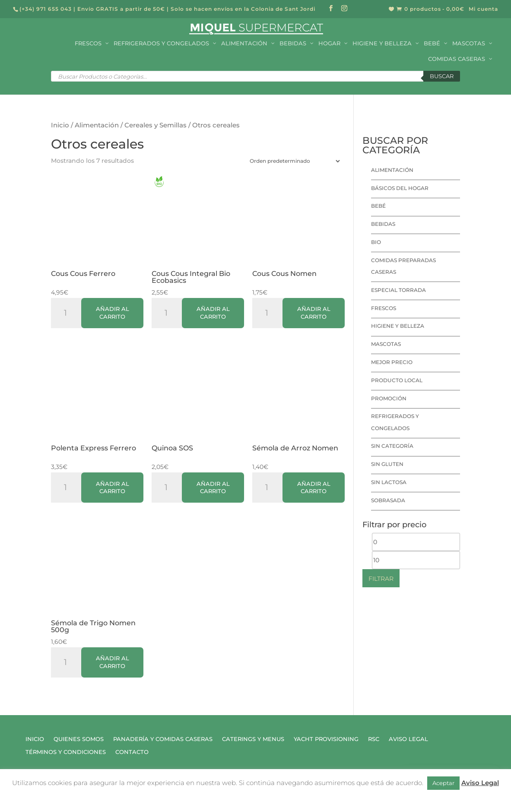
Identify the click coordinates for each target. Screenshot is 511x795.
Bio (376, 242)
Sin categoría (392, 446)
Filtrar (381, 579)
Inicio (60, 125)
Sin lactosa (388, 482)
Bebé (378, 206)
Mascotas (386, 344)
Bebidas (383, 224)
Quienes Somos (79, 739)
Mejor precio (392, 362)
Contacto (132, 752)
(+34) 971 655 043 (45, 9)
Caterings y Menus (253, 739)
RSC (373, 739)
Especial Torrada (398, 290)
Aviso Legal (408, 739)
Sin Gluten (387, 464)
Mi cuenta (483, 9)
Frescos (383, 308)
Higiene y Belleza (397, 326)
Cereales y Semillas (155, 125)
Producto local (396, 380)
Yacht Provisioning (326, 739)
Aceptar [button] (443, 782)
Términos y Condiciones (65, 752)
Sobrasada (388, 500)
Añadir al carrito (112, 312)
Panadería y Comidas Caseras (163, 739)
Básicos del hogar (399, 188)
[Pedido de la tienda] (292, 161)
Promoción (388, 398)
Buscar (442, 76)
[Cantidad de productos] (68, 313)
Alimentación (97, 125)
